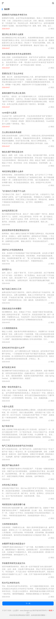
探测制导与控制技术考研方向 (14, 15)
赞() (51, 29)
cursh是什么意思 (9, 113)
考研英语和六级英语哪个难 (13, 504)
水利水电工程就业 (10, 485)
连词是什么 (7, 269)
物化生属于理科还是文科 (12, 152)
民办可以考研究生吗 (10, 583)
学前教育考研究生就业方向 (13, 563)
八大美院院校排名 (10, 328)
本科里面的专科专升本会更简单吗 (16, 54)
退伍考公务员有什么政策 (12, 34)
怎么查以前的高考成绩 (11, 132)
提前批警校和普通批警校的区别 (15, 230)
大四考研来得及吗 (10, 524)
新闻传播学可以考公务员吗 (13, 93)
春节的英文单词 (9, 367)
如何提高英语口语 (10, 210)
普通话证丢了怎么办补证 (12, 73)
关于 (28, 613)
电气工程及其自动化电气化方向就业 (17, 446)
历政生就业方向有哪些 (11, 308)
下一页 (28, 603)
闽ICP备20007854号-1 (40, 610)
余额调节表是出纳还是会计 (13, 543)
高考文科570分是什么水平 (13, 348)
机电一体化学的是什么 (11, 387)
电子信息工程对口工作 (11, 289)
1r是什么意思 (7, 406)
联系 (50, 610)
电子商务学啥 (8, 426)
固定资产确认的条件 (10, 465)
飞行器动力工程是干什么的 (13, 191)
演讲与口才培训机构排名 (12, 250)
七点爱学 (28, 3)
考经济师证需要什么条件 (12, 171)
